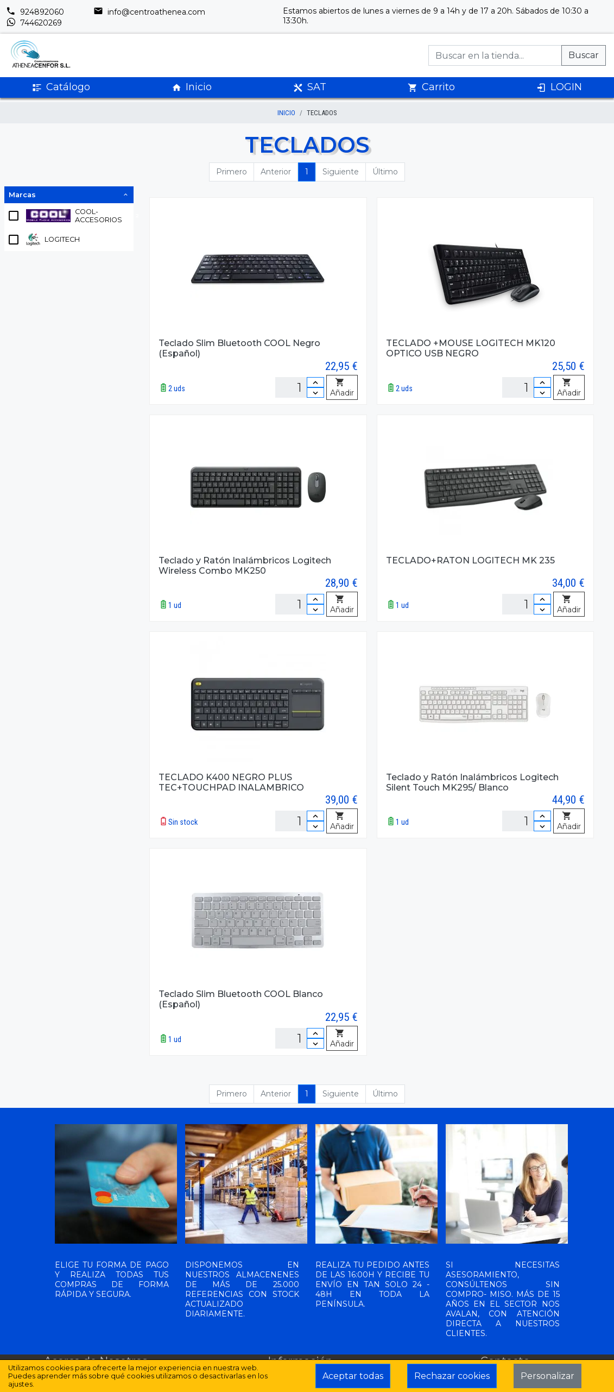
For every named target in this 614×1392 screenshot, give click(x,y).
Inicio (192, 87)
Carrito (431, 87)
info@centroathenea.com (149, 12)
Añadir (342, 388)
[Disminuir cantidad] (315, 392)
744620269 (34, 23)
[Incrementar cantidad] (315, 382)
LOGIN (559, 87)
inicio (286, 113)
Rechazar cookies (452, 1376)
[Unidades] (299, 387)
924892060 (35, 12)
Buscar (583, 55)
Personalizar (547, 1376)
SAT (309, 87)
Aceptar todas (352, 1376)
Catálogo (61, 87)
